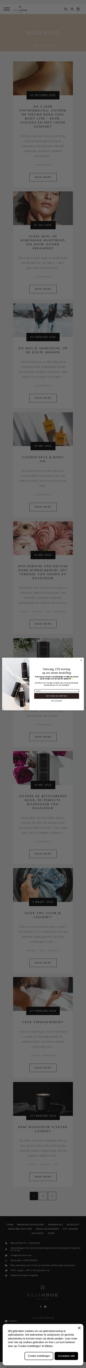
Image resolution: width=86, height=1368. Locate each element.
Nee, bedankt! (56, 701)
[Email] (56, 690)
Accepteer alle (66, 1355)
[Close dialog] (81, 660)
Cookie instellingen (39, 1355)
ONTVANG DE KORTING (56, 696)
